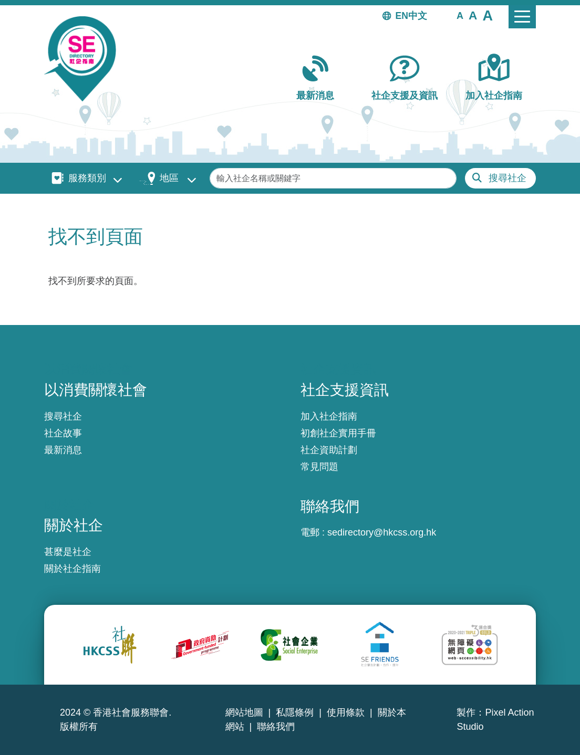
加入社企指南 (493, 95)
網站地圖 (244, 712)
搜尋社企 (507, 178)
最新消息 (315, 95)
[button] (460, 15)
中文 (417, 16)
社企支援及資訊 (404, 95)
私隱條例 (295, 712)
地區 (169, 178)
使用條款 (346, 712)
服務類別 (87, 178)
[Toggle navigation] (522, 16)
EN (402, 16)
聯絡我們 (276, 726)
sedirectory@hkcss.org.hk (381, 532)
